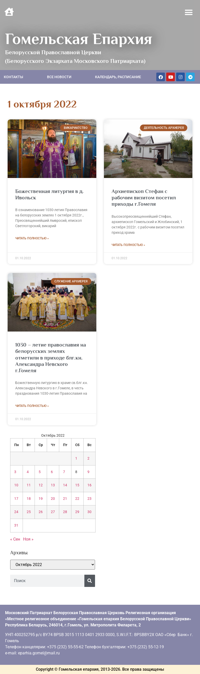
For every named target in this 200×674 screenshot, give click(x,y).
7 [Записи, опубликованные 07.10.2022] (64, 472)
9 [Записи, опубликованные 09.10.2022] (88, 472)
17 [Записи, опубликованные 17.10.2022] (16, 499)
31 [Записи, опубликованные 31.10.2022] (16, 525)
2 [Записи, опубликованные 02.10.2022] (88, 458)
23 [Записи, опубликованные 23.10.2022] (89, 499)
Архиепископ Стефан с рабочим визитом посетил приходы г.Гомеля (144, 197)
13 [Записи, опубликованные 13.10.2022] (53, 485)
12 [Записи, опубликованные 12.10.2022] (41, 485)
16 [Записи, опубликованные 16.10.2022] (89, 485)
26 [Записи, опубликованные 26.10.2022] (41, 512)
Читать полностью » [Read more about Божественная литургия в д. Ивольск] (32, 238)
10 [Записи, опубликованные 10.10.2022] (16, 485)
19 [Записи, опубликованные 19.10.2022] (41, 499)
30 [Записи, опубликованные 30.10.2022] (89, 512)
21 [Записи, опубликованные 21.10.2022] (65, 499)
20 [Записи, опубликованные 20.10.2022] (53, 499)
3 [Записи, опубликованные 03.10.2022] (15, 472)
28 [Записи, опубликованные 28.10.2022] (65, 512)
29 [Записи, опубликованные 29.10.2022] (77, 512)
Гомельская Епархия (78, 39)
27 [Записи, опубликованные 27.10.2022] (53, 512)
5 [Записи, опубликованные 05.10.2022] (40, 472)
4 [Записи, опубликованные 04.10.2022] (28, 472)
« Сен (15, 539)
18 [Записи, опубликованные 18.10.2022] (29, 499)
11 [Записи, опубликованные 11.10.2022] (29, 485)
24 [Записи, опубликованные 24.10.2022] (16, 512)
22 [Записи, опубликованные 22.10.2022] (77, 499)
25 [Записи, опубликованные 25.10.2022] (29, 512)
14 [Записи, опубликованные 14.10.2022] (65, 485)
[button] (188, 12)
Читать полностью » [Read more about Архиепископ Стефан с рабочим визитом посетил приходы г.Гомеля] (128, 245)
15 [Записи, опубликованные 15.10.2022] (77, 485)
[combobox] (47, 581)
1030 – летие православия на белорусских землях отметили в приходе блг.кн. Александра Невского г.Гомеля (50, 358)
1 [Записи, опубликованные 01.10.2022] (76, 458)
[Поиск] (89, 581)
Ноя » (28, 539)
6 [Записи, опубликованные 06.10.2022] (52, 472)
